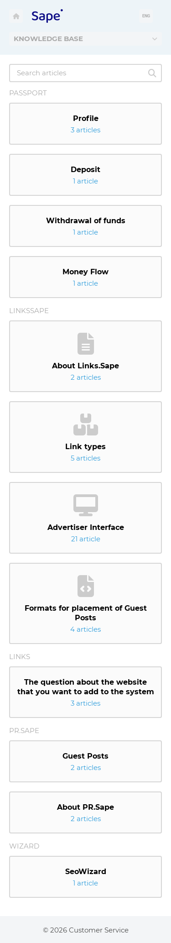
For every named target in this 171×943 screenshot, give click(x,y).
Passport (28, 93)
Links (19, 656)
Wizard (24, 846)
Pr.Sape (24, 730)
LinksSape (29, 310)
